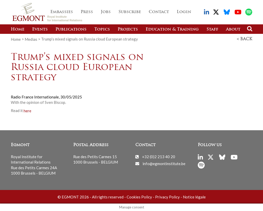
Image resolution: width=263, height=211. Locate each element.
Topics (102, 29)
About (233, 29)
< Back (244, 39)
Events (40, 29)
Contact (159, 12)
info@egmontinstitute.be (164, 163)
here (27, 110)
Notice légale (194, 197)
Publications (71, 29)
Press (87, 12)
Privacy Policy (167, 197)
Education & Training (172, 29)
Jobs (106, 12)
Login (184, 12)
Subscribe (129, 12)
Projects (128, 29)
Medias (31, 39)
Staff (212, 29)
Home (17, 29)
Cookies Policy (139, 197)
